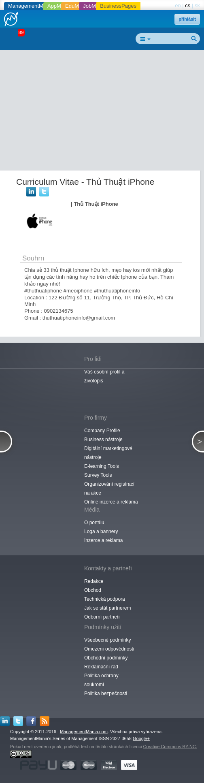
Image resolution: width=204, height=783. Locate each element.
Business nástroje (103, 439)
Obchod (92, 590)
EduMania (77, 6)
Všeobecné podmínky (107, 640)
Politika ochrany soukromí (101, 680)
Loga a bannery (101, 531)
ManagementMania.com (84, 731)
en (178, 5)
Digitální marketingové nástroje (108, 453)
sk (197, 5)
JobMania (94, 6)
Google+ (141, 738)
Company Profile (102, 430)
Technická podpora (104, 599)
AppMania (59, 6)
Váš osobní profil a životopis (104, 376)
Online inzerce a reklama (111, 502)
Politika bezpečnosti (105, 693)
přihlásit (187, 19)
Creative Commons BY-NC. (170, 746)
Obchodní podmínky (106, 658)
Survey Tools (98, 475)
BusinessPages (118, 6)
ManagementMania (30, 6)
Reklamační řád (101, 667)
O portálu (94, 522)
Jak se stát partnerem (107, 608)
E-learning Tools (101, 466)
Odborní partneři (101, 617)
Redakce (93, 581)
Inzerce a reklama (103, 540)
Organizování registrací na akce (109, 488)
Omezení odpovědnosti (109, 649)
